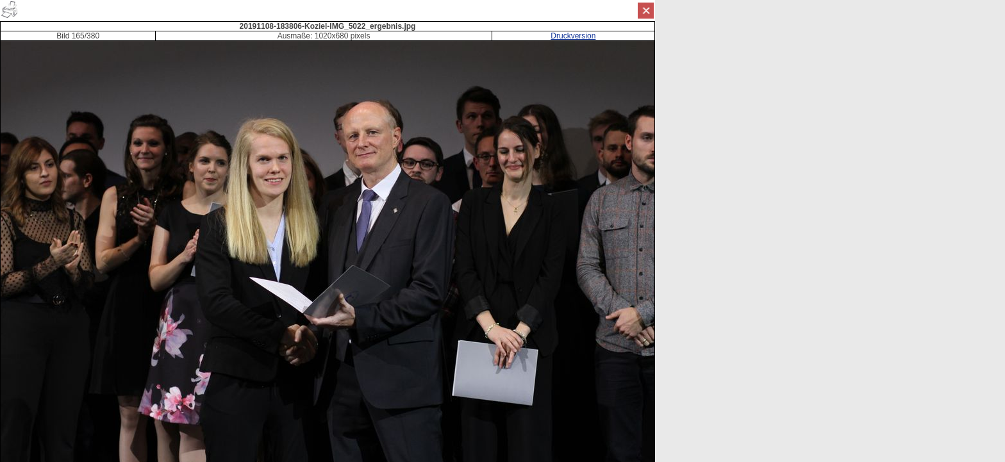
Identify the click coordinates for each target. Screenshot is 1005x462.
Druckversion (573, 35)
